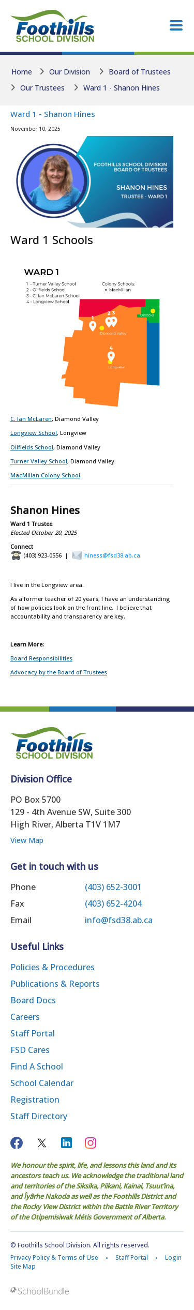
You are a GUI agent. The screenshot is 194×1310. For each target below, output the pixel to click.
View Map (26, 840)
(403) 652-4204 (113, 903)
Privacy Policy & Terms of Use (54, 1257)
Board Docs (33, 1000)
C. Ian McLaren (31, 419)
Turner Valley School (38, 461)
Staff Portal (32, 1033)
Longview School (33, 432)
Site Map (23, 1266)
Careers (25, 1016)
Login (173, 1257)
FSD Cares (30, 1050)
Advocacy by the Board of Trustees (58, 672)
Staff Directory (38, 1116)
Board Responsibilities (41, 658)
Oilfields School (31, 447)
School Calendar (41, 1083)
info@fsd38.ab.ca (119, 920)
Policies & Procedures (52, 967)
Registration (34, 1099)
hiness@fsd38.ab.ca (112, 555)
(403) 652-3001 (113, 887)
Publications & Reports (55, 983)
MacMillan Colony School (45, 475)
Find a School (36, 1066)
